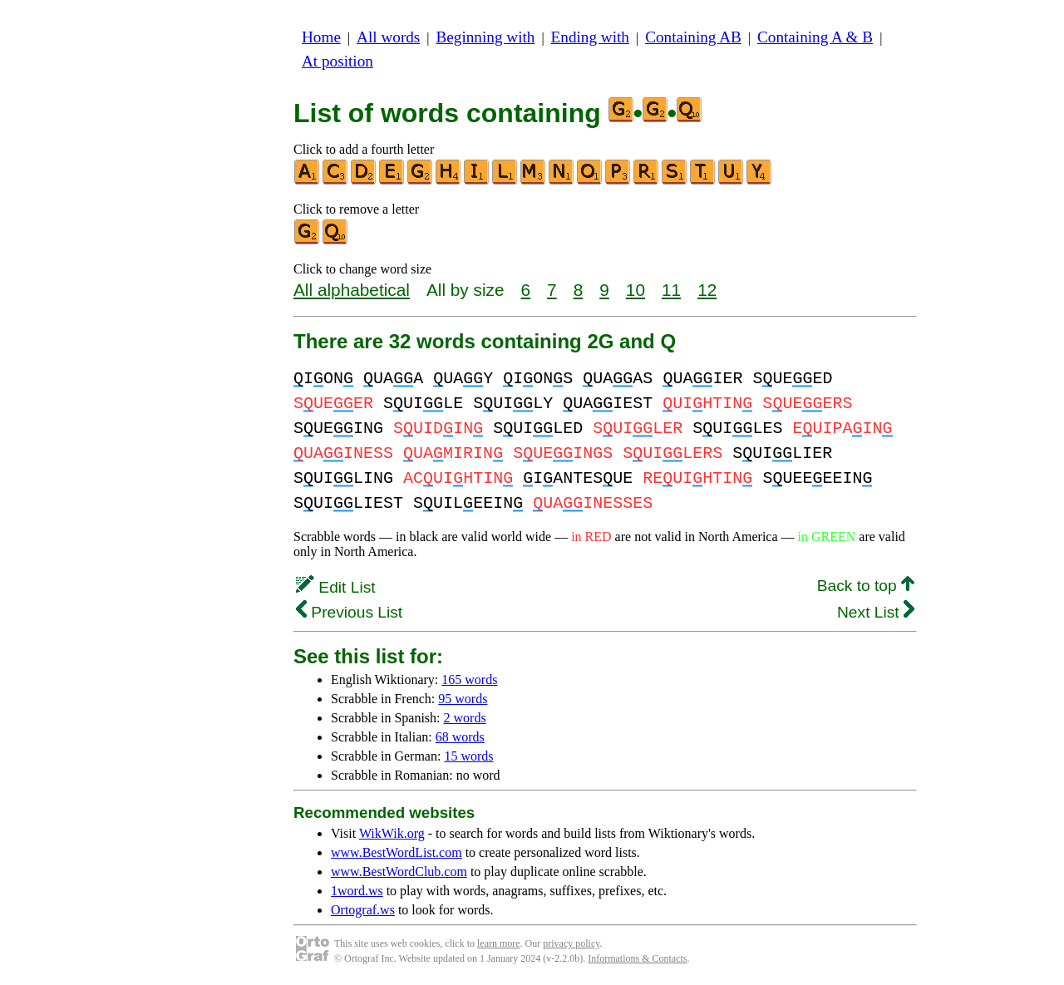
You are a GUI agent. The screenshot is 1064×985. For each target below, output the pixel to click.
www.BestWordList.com (396, 852)
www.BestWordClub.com (399, 871)
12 (707, 289)
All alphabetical (351, 289)
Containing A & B (815, 37)
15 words (468, 756)
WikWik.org (392, 833)
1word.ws (357, 891)
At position (337, 61)
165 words (469, 679)
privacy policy (571, 943)
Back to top (865, 585)
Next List (875, 612)
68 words (460, 737)
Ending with (590, 37)
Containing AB (693, 37)
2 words (465, 718)
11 (671, 289)
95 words (462, 699)
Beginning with (485, 37)
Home (321, 37)
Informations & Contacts (637, 958)
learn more (498, 943)
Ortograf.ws (363, 910)
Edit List (336, 587)
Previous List (349, 612)
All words (388, 37)
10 (635, 289)
